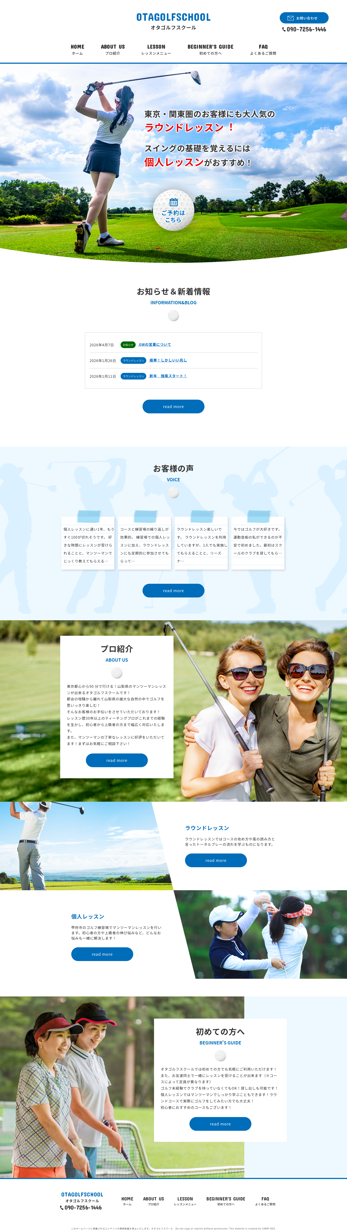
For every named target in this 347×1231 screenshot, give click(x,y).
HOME (77, 50)
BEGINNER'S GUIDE (210, 50)
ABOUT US (113, 50)
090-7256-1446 (306, 29)
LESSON (156, 50)
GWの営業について (154, 344)
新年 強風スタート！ (167, 375)
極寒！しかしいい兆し (167, 360)
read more (173, 406)
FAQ (263, 50)
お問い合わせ (307, 18)
